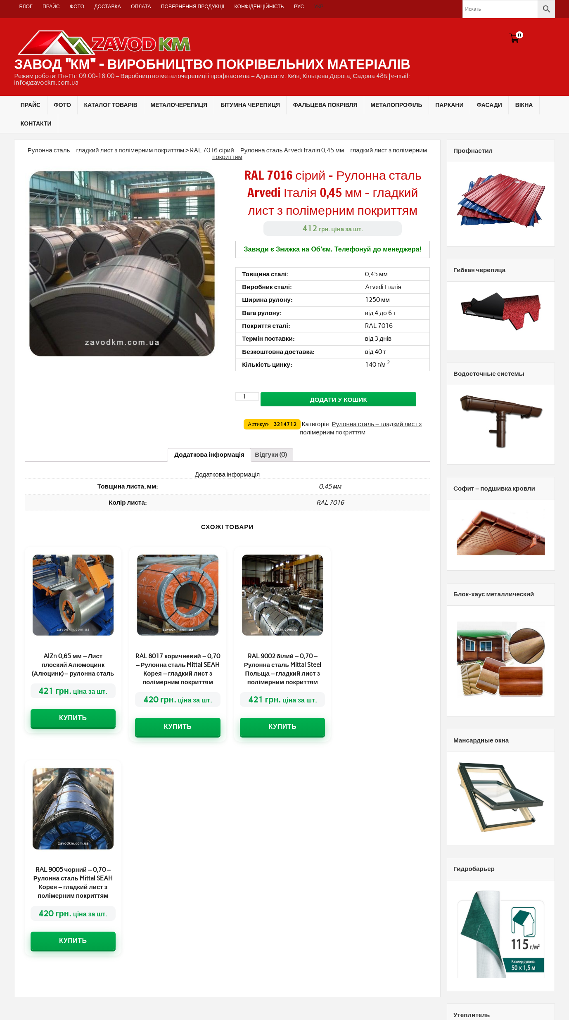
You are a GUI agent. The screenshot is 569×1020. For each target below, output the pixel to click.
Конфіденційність (259, 6)
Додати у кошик (338, 399)
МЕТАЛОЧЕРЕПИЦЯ (179, 105)
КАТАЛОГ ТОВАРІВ (111, 105)
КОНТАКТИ (36, 123)
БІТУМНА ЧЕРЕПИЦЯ (250, 105)
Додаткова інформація (209, 454)
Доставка (107, 6)
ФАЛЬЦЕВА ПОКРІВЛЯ (325, 105)
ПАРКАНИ (449, 105)
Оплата (141, 6)
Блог (26, 6)
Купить (73, 718)
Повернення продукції (192, 6)
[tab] (209, 454)
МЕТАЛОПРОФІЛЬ (396, 105)
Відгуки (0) (271, 454)
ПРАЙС (51, 6)
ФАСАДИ (489, 105)
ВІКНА (524, 105)
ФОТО (77, 6)
